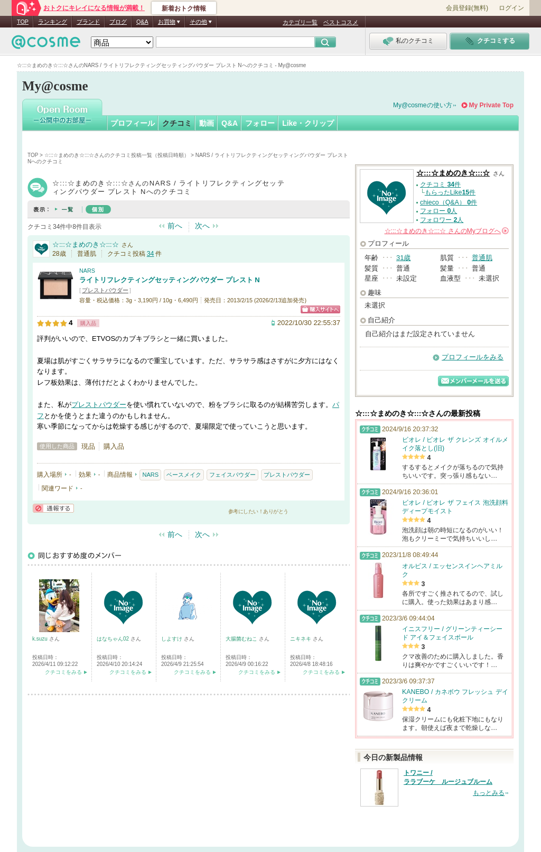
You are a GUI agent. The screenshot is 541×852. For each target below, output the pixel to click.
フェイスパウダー (232, 474)
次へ (202, 225)
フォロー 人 (438, 211)
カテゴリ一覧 (300, 22)
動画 (206, 123)
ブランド (88, 21)
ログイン (511, 8)
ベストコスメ (340, 22)
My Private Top (491, 105)
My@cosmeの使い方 (422, 105)
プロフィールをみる (472, 357)
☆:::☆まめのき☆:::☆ (85, 244)
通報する (53, 508)
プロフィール (132, 123)
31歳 (403, 258)
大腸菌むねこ (242, 639)
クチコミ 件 (440, 184)
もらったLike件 (450, 192)
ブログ (118, 21)
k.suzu (40, 639)
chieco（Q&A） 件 (448, 202)
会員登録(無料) (467, 8)
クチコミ (177, 123)
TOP (23, 21)
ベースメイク (183, 474)
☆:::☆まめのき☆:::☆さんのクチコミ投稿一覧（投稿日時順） (117, 155)
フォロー (260, 123)
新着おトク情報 (184, 8)
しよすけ (172, 639)
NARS (87, 270)
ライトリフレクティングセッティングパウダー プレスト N (169, 280)
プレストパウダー (105, 290)
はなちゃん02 (113, 639)
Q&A (142, 21)
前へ (174, 225)
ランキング (52, 21)
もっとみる (489, 793)
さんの (447, 231)
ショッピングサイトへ (320, 309)
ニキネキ (301, 639)
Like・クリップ (308, 123)
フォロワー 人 (441, 220)
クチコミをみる (63, 672)
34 (150, 253)
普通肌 (482, 258)
